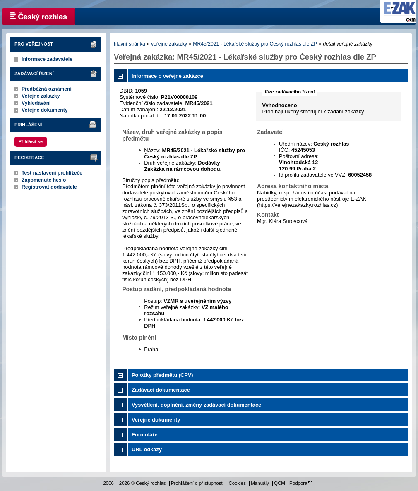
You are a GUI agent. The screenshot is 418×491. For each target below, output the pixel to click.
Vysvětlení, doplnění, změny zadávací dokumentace (196, 405)
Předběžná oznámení (47, 89)
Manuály (260, 483)
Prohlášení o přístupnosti (197, 483)
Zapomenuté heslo (44, 180)
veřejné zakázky (169, 44)
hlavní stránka (129, 44)
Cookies (237, 483)
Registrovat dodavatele (49, 187)
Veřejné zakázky (41, 96)
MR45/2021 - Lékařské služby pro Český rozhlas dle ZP (255, 44)
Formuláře (145, 434)
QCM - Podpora (290, 483)
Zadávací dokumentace (161, 390)
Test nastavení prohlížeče (52, 173)
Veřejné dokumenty (44, 110)
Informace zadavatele (47, 59)
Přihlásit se (31, 141)
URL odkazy (147, 449)
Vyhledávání (36, 103)
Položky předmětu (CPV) (162, 375)
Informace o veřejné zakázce (167, 76)
